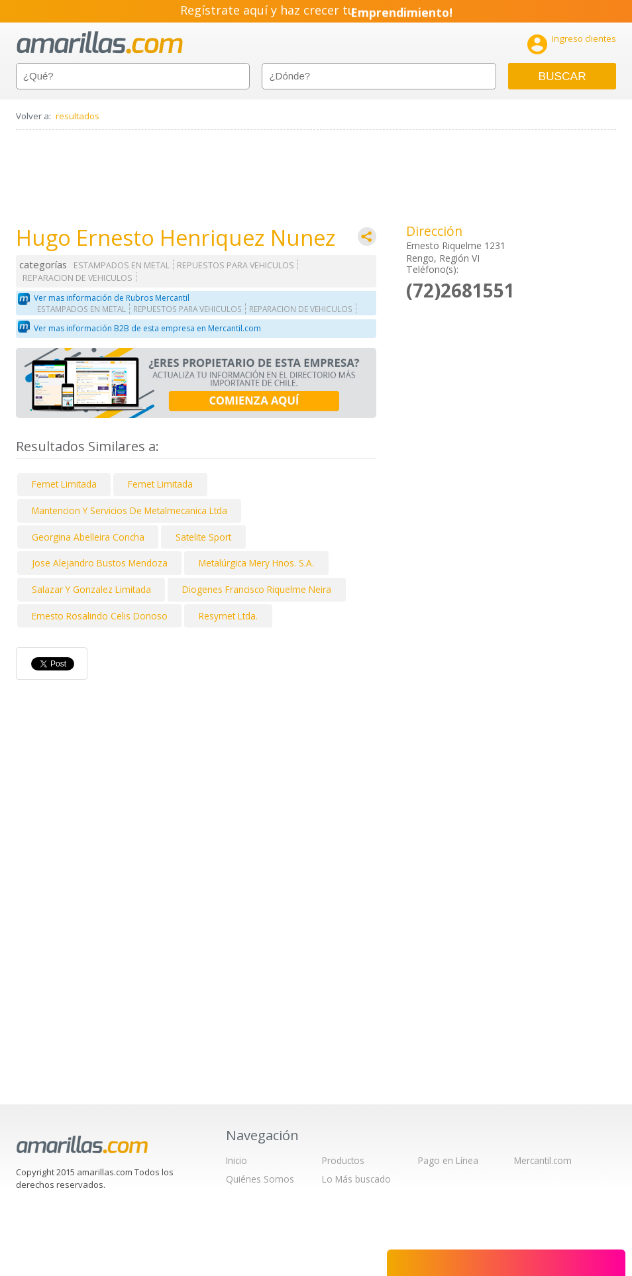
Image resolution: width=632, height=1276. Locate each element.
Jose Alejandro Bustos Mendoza (100, 563)
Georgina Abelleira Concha (88, 537)
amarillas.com (100, 43)
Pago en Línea (448, 1160)
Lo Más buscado (356, 1179)
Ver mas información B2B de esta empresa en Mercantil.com (147, 328)
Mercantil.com (543, 1160)
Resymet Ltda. (228, 616)
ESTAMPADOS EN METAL (122, 265)
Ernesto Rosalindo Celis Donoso (100, 616)
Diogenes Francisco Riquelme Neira (256, 589)
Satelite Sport (203, 537)
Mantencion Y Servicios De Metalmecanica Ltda (129, 510)
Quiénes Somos (260, 1179)
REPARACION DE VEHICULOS (77, 278)
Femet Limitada (64, 484)
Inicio (236, 1160)
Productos (343, 1160)
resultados (77, 116)
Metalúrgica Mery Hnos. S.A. (256, 563)
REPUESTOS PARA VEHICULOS (235, 265)
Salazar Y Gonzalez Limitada (91, 589)
